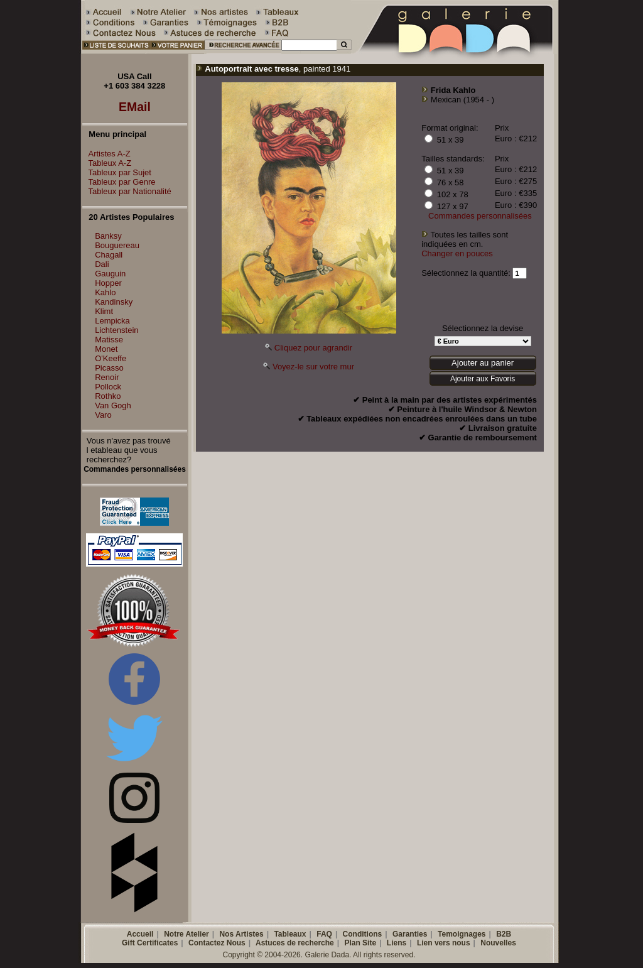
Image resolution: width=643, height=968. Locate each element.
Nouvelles (498, 942)
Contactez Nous (217, 942)
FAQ (324, 934)
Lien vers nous (443, 942)
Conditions (362, 934)
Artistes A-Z (106, 153)
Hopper (108, 283)
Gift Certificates (150, 942)
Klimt (104, 311)
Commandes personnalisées (480, 215)
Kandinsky (113, 302)
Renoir (107, 377)
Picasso (109, 368)
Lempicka (112, 320)
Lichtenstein (116, 330)
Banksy (108, 236)
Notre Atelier (186, 934)
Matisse (109, 339)
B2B (503, 934)
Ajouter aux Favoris (482, 378)
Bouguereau (117, 245)
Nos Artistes (241, 934)
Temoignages (461, 934)
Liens (396, 942)
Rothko (108, 396)
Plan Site (360, 942)
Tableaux (290, 934)
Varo (103, 415)
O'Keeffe (110, 358)
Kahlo (105, 292)
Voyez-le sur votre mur (313, 366)
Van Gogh (113, 405)
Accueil (140, 934)
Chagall (108, 254)
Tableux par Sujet (116, 172)
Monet (106, 349)
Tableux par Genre (119, 182)
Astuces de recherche (295, 942)
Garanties (409, 934)
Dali (102, 264)
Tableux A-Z (107, 163)
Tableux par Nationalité (126, 191)
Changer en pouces (456, 253)
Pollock (108, 386)
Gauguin (110, 273)
